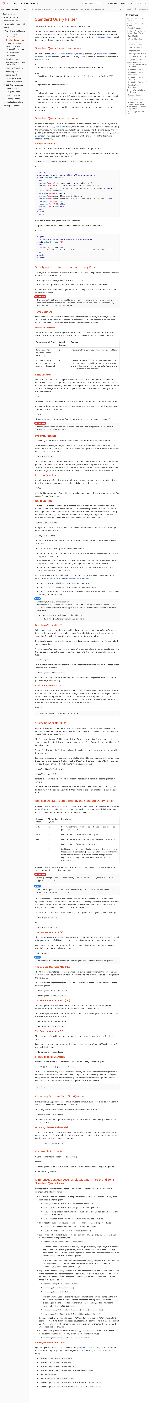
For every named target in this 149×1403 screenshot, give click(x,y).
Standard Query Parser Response (135, 24)
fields (68, 728)
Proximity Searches (135, 45)
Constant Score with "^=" (137, 56)
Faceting (80, 53)
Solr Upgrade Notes (11, 105)
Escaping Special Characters (134, 86)
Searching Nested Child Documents (15, 63)
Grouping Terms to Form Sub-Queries (136, 91)
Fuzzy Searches (133, 42)
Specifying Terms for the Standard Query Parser (136, 32)
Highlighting (100, 53)
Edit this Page (143, 9)
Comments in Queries (135, 100)
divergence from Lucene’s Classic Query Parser (68, 578)
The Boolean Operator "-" (137, 82)
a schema (94, 728)
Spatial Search (11, 75)
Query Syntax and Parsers (14, 31)
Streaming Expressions (13, 102)
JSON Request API (13, 59)
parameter (57, 126)
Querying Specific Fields (136, 59)
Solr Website (112, 3)
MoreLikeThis (45, 56)
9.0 (120, 9)
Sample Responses (135, 28)
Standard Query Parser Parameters (135, 19)
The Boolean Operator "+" (137, 69)
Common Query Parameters (12, 35)
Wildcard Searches (135, 39)
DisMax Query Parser (14, 43)
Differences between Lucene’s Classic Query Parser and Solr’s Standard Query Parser (136, 106)
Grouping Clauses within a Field (137, 96)
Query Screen (11, 88)
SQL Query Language (14, 85)
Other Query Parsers (14, 81)
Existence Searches (135, 48)
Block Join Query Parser (15, 68)
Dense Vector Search (14, 78)
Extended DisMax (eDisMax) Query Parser (15, 47)
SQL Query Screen (13, 91)
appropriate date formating (88, 1347)
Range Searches (134, 51)
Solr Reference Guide (42, 9)
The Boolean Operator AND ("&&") (136, 73)
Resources (125, 3)
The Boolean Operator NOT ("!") (136, 78)
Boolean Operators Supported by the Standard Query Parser (137, 64)
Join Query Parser (13, 71)
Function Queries (12, 52)
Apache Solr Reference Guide (23, 3)
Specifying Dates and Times (136, 112)
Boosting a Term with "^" (137, 53)
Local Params (11, 55)
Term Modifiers (134, 36)
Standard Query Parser (15, 40)
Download (141, 3)
